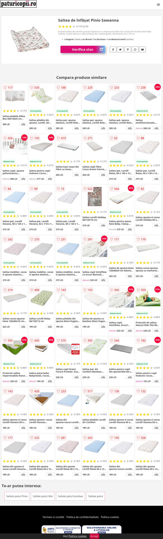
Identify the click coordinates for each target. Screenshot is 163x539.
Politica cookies (110, 517)
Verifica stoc (88, 49)
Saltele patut (95, 496)
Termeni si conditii (53, 517)
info (23, 124)
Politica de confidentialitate (83, 517)
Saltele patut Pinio (17, 496)
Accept (94, 536)
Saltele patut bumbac (70, 496)
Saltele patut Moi (43, 496)
